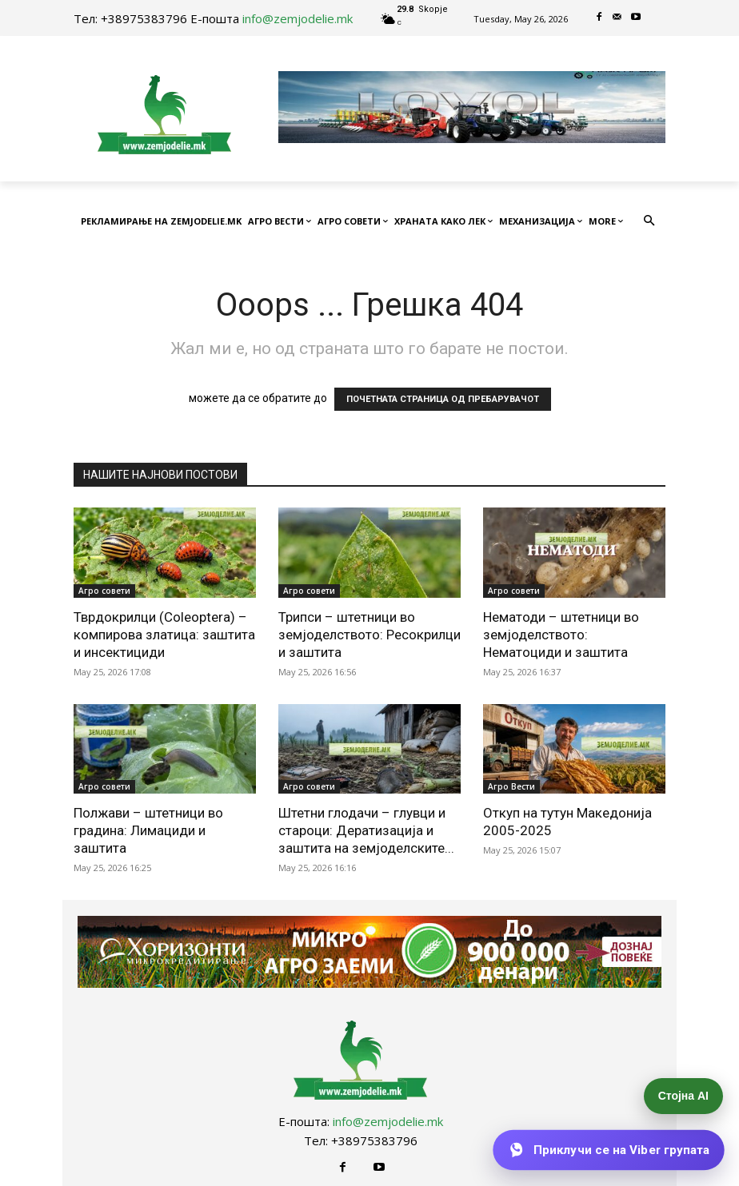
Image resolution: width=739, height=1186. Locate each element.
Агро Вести (511, 786)
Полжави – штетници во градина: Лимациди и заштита (148, 830)
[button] (649, 221)
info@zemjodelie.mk (297, 18)
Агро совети (104, 590)
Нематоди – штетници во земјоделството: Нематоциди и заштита (561, 634)
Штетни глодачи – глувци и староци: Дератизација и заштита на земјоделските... (366, 830)
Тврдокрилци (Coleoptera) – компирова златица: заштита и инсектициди (164, 634)
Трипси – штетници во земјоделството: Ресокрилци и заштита (369, 634)
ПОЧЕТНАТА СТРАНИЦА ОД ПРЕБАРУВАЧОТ (442, 399)
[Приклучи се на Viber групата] (608, 1150)
